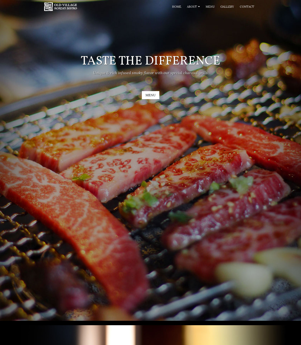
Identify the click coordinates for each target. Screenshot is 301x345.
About (192, 6)
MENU (151, 95)
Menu (210, 6)
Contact (247, 6)
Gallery (227, 6)
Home (176, 6)
